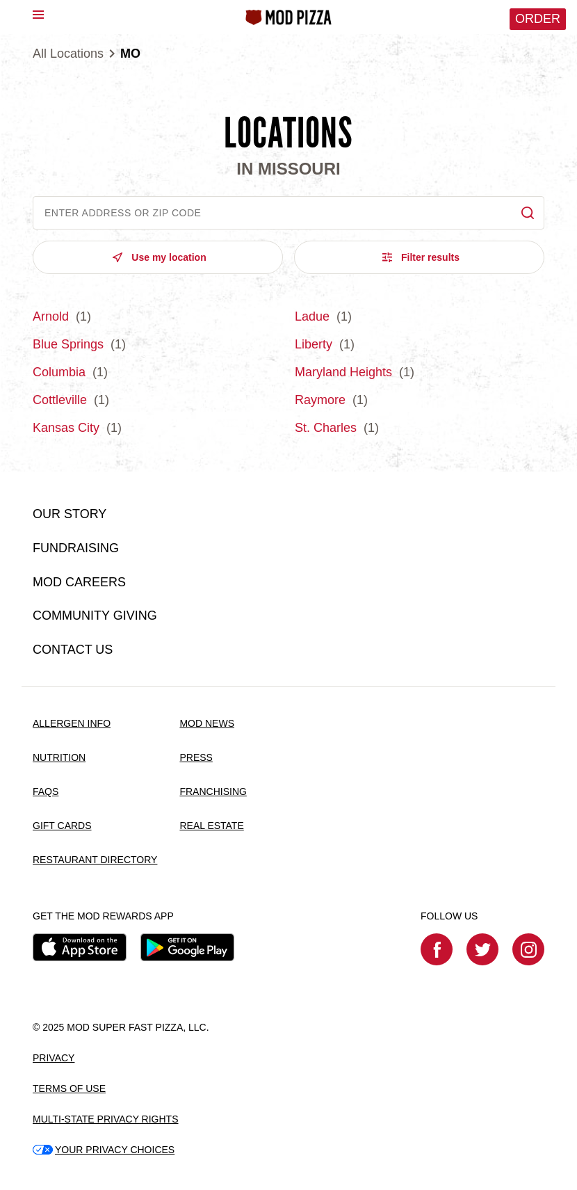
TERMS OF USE (69, 1088)
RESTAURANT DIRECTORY (95, 859)
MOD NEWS (206, 723)
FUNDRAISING (76, 548)
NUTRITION (59, 757)
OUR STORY (69, 514)
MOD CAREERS (79, 582)
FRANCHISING (212, 791)
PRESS (195, 757)
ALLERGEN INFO (72, 723)
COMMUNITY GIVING (95, 615)
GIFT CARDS (62, 825)
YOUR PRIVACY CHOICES (103, 1149)
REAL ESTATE (211, 825)
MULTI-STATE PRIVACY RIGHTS (106, 1119)
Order (537, 19)
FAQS (45, 791)
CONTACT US (73, 650)
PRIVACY (53, 1057)
